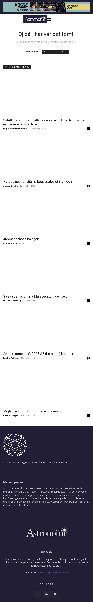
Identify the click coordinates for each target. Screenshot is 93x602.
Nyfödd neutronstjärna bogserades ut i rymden (37, 181)
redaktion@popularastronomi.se (54, 572)
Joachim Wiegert (11, 358)
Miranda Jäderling (12, 300)
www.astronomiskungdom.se (62, 501)
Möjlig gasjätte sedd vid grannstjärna (30, 411)
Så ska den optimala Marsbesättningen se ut (36, 296)
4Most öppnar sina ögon (21, 239)
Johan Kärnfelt (10, 243)
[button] (52, 19)
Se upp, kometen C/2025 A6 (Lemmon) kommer (38, 354)
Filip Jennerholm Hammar (15, 128)
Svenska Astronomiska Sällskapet (50, 462)
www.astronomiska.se (53, 491)
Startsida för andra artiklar (55, 52)
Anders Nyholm (10, 186)
